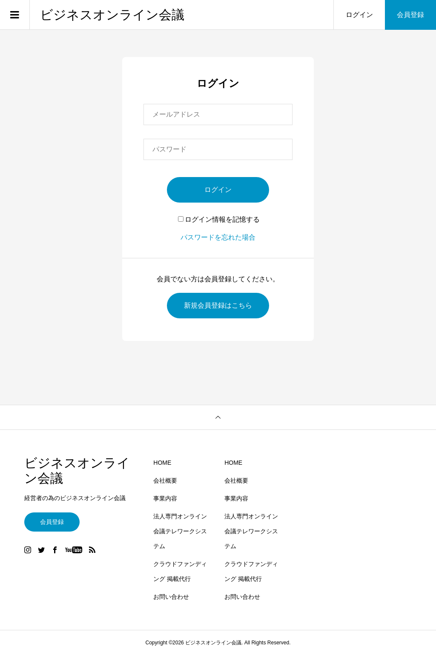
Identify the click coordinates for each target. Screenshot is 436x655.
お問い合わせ (171, 596)
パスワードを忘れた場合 (218, 237)
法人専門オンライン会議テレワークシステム (180, 531)
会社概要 (165, 480)
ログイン (359, 14)
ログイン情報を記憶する (219, 219)
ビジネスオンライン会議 (112, 15)
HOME (162, 462)
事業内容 (165, 498)
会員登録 (410, 14)
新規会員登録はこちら (218, 305)
